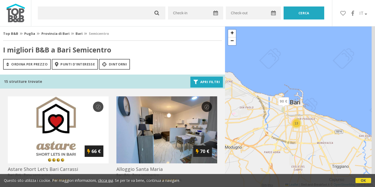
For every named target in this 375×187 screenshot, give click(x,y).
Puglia (29, 33)
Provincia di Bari (55, 33)
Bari (79, 33)
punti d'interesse (75, 64)
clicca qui (105, 180)
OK (363, 180)
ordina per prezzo (27, 64)
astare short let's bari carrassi (43, 169)
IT (363, 13)
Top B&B (10, 33)
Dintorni (114, 64)
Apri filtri (206, 82)
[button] (283, 105)
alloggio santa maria (139, 169)
